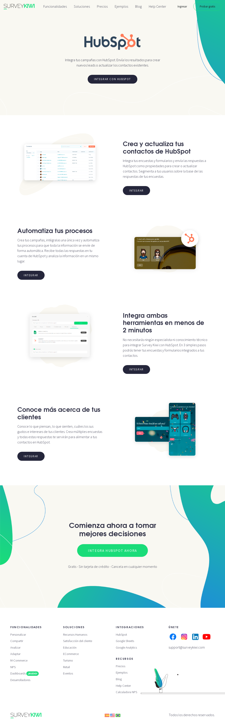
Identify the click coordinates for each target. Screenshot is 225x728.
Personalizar (18, 635)
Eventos (68, 673)
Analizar (15, 647)
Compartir (16, 641)
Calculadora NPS (126, 692)
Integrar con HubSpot (112, 79)
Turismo (68, 660)
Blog (138, 6)
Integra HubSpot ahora (112, 550)
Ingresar (182, 6)
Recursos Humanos (75, 635)
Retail (66, 667)
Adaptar (15, 654)
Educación (69, 647)
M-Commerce (18, 660)
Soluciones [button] (82, 6)
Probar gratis (207, 6)
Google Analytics (126, 647)
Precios (102, 6)
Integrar (136, 190)
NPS (13, 667)
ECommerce (71, 654)
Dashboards (24, 673)
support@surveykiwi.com (187, 647)
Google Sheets (125, 641)
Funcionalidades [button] (55, 6)
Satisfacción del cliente (77, 641)
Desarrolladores (20, 680)
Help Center (157, 6)
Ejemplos (121, 6)
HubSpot (121, 635)
